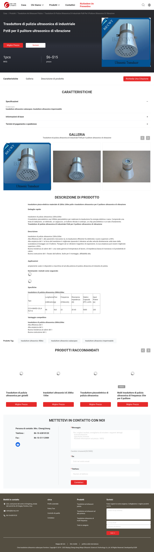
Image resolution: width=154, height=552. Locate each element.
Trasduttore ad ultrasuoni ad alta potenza (86, 512)
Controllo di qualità (54, 513)
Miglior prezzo (13, 45)
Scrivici (36, 45)
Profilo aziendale (53, 504)
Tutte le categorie (82, 525)
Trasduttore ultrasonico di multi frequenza (85, 519)
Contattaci (78, 482)
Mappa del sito (60, 544)
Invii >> (113, 533)
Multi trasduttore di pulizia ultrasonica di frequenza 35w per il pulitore (131, 395)
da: (73, 456)
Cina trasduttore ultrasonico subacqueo (30, 547)
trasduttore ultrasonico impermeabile (99, 341)
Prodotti (13, 13)
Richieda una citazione (137, 78)
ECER (135, 547)
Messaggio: (76, 428)
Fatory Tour (51, 508)
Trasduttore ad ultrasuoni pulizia (30, 13)
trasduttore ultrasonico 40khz (32, 341)
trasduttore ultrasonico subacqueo (64, 341)
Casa (5, 13)
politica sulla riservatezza (90, 544)
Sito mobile (73, 544)
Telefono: (75, 469)
